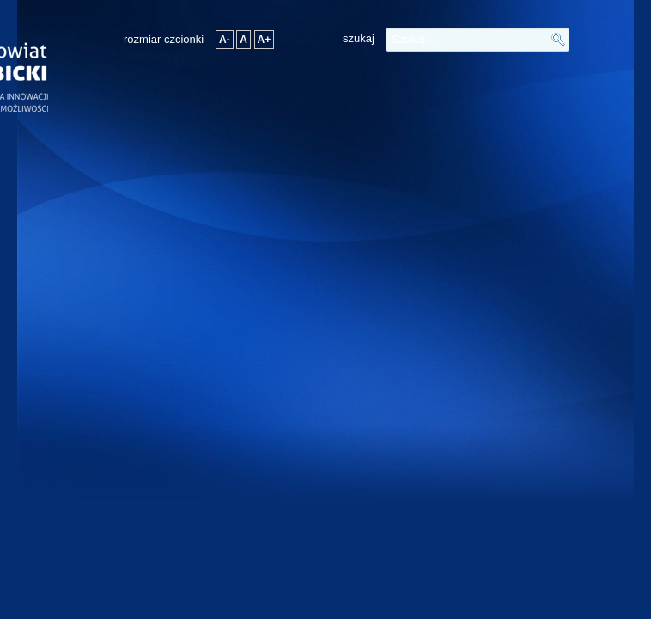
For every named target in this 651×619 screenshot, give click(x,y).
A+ (264, 40)
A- (224, 40)
